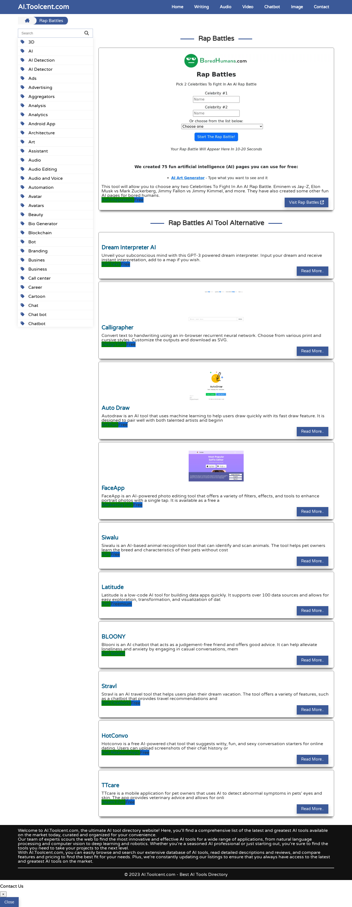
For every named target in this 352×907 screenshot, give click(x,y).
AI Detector (37, 69)
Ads (29, 78)
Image (297, 6)
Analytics (34, 115)
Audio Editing (39, 169)
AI (27, 51)
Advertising (36, 87)
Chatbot (272, 6)
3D (27, 42)
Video (247, 6)
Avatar (31, 196)
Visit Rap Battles (306, 202)
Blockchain (36, 233)
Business (34, 269)
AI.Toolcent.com (43, 7)
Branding (34, 251)
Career (31, 287)
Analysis (33, 105)
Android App (38, 124)
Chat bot (33, 314)
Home (177, 6)
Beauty (32, 214)
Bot (28, 242)
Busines (33, 260)
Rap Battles (51, 20)
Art (28, 142)
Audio (225, 6)
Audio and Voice (42, 178)
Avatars (32, 205)
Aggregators (38, 96)
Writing (201, 6)
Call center (36, 278)
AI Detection (38, 60)
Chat (29, 305)
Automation (37, 187)
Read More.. (312, 271)
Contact (321, 6)
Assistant (34, 151)
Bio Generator (39, 224)
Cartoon (33, 296)
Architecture (38, 133)
